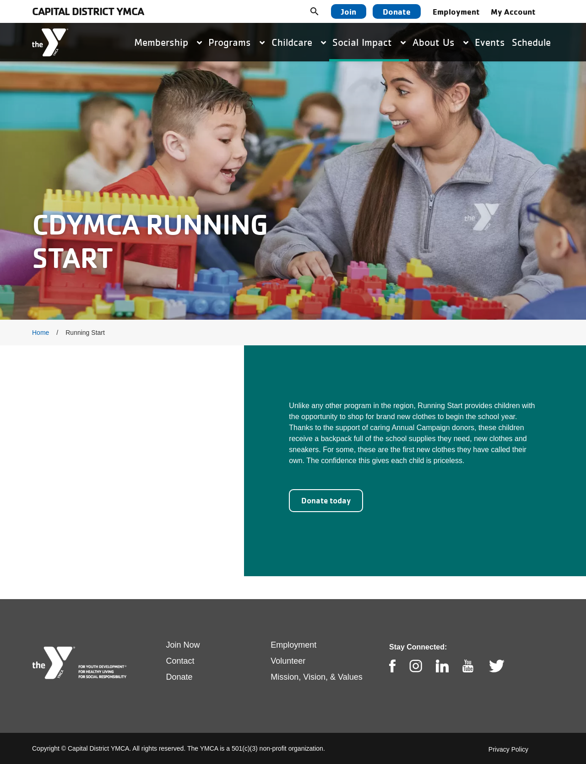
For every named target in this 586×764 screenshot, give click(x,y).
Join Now (183, 644)
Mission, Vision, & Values (316, 677)
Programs (236, 42)
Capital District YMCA (88, 11)
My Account (513, 11)
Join (348, 11)
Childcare (298, 42)
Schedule (531, 42)
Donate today (326, 500)
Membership (168, 42)
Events (490, 42)
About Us (440, 42)
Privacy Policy (508, 749)
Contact (180, 661)
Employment (456, 11)
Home (40, 332)
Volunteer (288, 661)
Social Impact (369, 42)
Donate (397, 11)
